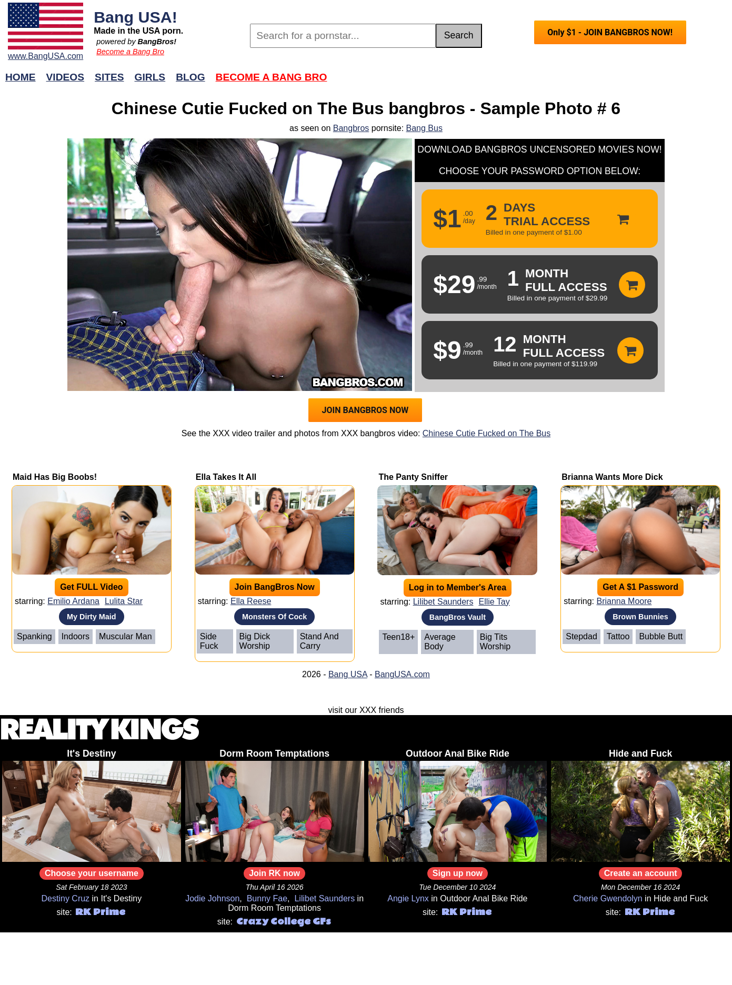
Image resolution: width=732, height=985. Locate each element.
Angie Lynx (408, 898)
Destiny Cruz (66, 898)
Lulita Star (124, 601)
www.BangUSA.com (45, 56)
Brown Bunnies (640, 616)
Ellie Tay (493, 601)
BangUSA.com (402, 674)
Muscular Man (125, 636)
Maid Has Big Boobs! (55, 477)
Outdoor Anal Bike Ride (457, 753)
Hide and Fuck (640, 753)
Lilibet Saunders (443, 601)
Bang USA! (135, 17)
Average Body (439, 641)
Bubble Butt (661, 636)
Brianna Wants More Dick (612, 477)
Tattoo (618, 636)
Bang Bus (424, 128)
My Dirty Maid (91, 616)
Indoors (75, 636)
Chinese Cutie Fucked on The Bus (486, 433)
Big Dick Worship (254, 641)
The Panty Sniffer (413, 477)
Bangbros (351, 128)
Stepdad (581, 636)
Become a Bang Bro (130, 51)
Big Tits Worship (495, 641)
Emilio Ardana (73, 601)
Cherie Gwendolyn (608, 898)
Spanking (34, 636)
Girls (150, 77)
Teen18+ (398, 636)
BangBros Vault (457, 617)
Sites (109, 77)
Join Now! (532, 82)
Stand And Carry (319, 641)
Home (20, 77)
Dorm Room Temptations (274, 753)
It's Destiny (91, 753)
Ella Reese (250, 601)
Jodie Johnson (212, 898)
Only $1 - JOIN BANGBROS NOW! (610, 32)
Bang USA (347, 674)
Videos (65, 77)
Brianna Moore (623, 601)
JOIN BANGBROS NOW (365, 410)
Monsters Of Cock (274, 616)
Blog (190, 77)
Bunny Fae (267, 898)
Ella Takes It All (226, 477)
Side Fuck (209, 641)
